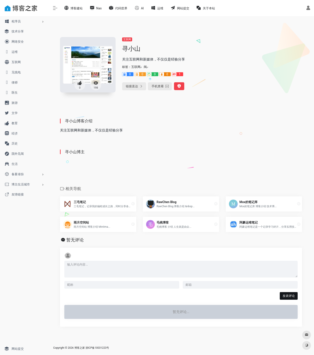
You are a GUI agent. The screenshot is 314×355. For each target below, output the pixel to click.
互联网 (127, 39)
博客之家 (79, 347)
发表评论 (289, 296)
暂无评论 (75, 239)
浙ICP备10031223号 (97, 347)
